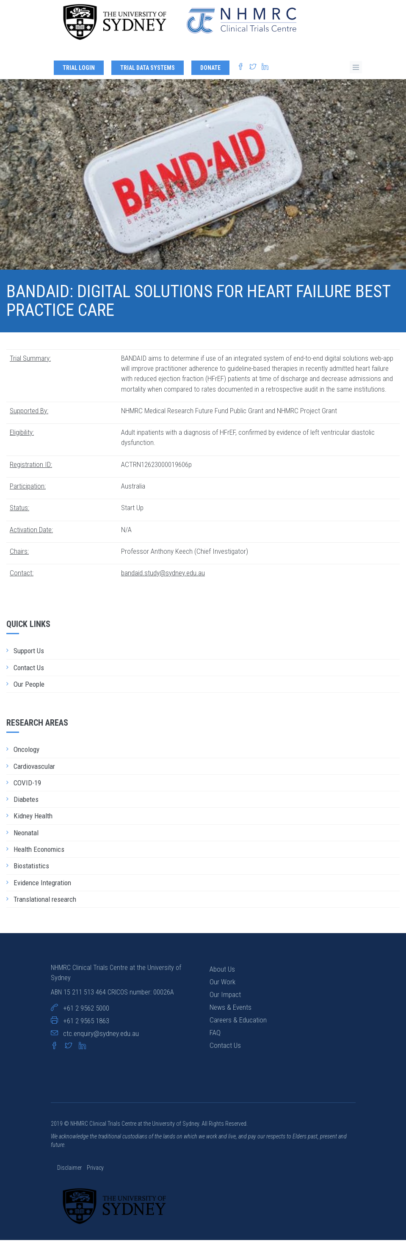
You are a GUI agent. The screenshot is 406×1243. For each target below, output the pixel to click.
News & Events (230, 1009)
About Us (222, 971)
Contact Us (29, 670)
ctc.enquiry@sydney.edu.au (101, 1036)
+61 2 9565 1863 (86, 1023)
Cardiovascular (34, 769)
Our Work (222, 984)
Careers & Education (238, 1022)
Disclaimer (70, 1170)
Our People (29, 686)
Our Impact (225, 997)
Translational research (45, 902)
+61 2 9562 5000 (86, 1010)
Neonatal (26, 835)
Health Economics (39, 852)
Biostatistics (31, 868)
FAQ (215, 1035)
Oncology (26, 752)
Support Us (29, 653)
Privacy (95, 1170)
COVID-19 (27, 785)
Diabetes (26, 802)
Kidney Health (33, 819)
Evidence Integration (42, 885)
